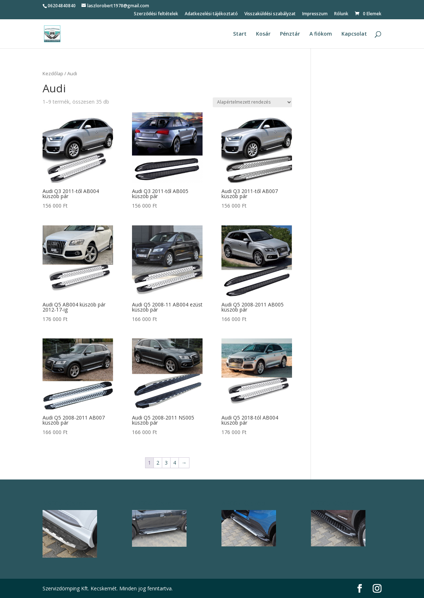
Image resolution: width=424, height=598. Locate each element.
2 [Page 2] (157, 462)
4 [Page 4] (174, 462)
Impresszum (315, 14)
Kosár (263, 34)
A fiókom (320, 34)
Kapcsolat (354, 34)
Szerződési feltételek (156, 14)
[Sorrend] (252, 102)
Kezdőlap (53, 73)
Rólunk (341, 14)
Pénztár (290, 34)
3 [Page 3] (166, 462)
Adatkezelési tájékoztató (211, 14)
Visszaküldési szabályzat (270, 14)
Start (240, 34)
